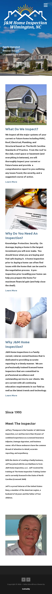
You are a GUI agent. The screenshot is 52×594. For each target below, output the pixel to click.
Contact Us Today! (13, 62)
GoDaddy (26, 589)
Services (28, 580)
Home (24, 580)
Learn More (11, 182)
